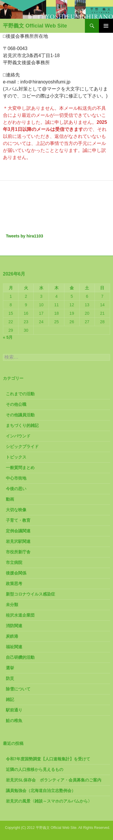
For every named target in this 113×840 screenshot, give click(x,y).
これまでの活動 (20, 393)
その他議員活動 (20, 415)
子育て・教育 (18, 520)
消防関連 (14, 625)
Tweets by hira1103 (24, 236)
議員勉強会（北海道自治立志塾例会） (41, 790)
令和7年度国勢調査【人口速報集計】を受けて (48, 759)
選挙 (10, 668)
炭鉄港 (12, 636)
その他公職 (16, 404)
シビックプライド (22, 446)
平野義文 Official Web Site (35, 26)
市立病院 (14, 562)
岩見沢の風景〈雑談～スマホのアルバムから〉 (49, 801)
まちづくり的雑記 (22, 425)
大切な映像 (16, 509)
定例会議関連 (18, 530)
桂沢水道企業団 (20, 615)
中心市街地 (16, 478)
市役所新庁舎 (18, 552)
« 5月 (8, 337)
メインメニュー (106, 26)
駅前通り (14, 710)
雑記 (10, 699)
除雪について (18, 689)
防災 (10, 678)
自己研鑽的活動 (20, 657)
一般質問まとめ (20, 467)
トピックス (16, 457)
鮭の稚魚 (14, 720)
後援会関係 (16, 573)
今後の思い (16, 488)
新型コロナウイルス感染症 (30, 594)
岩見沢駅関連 (18, 541)
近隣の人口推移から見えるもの (34, 769)
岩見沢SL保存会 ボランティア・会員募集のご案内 (53, 780)
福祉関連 (14, 646)
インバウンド (18, 436)
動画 (10, 499)
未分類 (12, 604)
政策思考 (14, 583)
